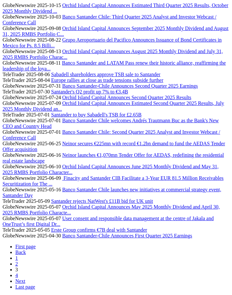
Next (20, 281)
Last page (25, 287)
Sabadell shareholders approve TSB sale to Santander (105, 74)
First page (25, 246)
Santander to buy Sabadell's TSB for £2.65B (96, 114)
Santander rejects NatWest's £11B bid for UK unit (102, 201)
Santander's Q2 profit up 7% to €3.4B (89, 91)
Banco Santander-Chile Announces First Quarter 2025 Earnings (127, 235)
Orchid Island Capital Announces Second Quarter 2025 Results (126, 97)
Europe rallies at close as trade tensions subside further (107, 80)
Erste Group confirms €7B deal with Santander (99, 230)
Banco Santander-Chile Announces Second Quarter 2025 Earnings (130, 86)
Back (20, 252)
